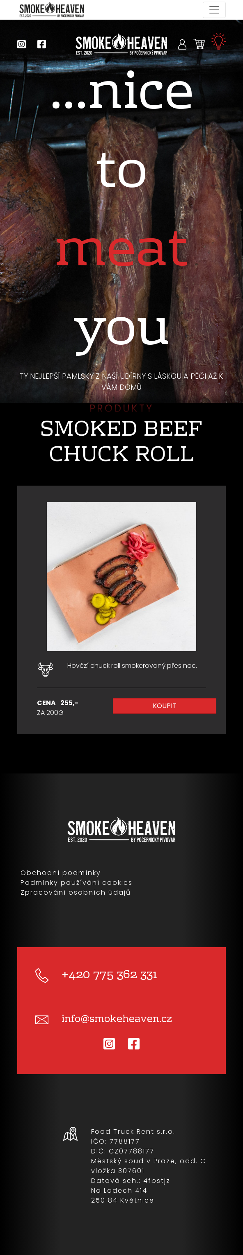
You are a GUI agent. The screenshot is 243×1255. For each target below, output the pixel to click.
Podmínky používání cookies (77, 882)
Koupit (165, 705)
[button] (182, 44)
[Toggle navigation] (214, 10)
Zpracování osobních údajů (76, 892)
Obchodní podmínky (61, 872)
